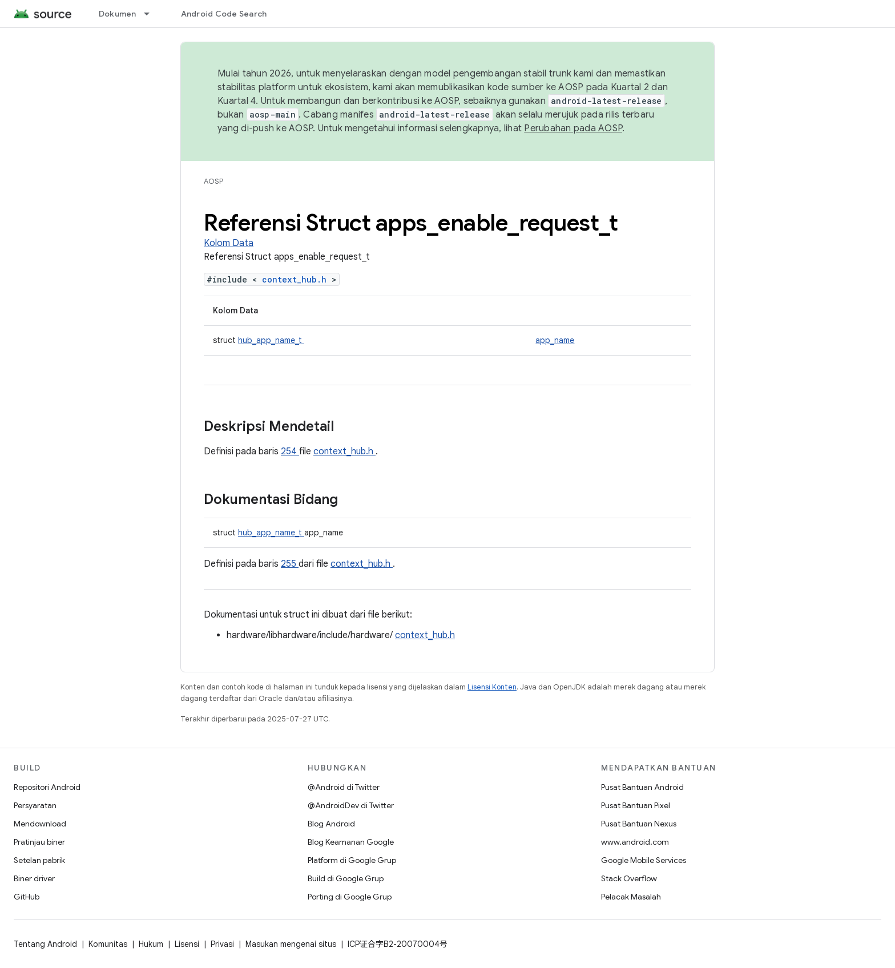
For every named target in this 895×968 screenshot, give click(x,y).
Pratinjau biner (39, 842)
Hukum (151, 944)
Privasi (222, 944)
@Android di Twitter (344, 787)
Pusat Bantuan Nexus (638, 823)
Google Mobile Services (643, 860)
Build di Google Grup (346, 878)
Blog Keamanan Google (351, 842)
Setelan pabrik (39, 860)
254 (290, 451)
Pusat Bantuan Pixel (635, 805)
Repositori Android (47, 787)
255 (290, 564)
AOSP (213, 181)
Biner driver (34, 878)
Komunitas (107, 944)
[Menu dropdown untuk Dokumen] (151, 13)
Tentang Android (45, 944)
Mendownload (40, 823)
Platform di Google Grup (352, 860)
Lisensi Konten (492, 687)
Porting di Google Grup (350, 897)
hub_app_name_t (271, 340)
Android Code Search (224, 14)
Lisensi (187, 944)
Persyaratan (35, 805)
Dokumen (117, 14)
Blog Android (331, 823)
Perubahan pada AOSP (573, 128)
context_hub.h (297, 279)
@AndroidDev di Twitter (351, 805)
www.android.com (635, 842)
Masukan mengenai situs (290, 944)
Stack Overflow (629, 878)
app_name (554, 340)
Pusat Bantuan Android (642, 787)
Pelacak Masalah (631, 897)
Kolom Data (228, 243)
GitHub (26, 897)
